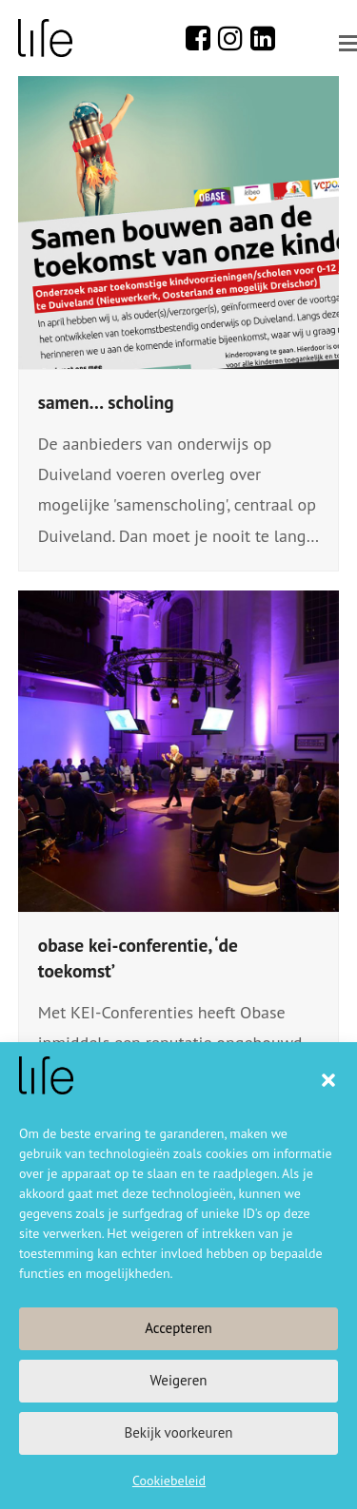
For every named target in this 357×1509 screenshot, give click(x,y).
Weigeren (178, 1380)
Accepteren (178, 1328)
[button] (328, 1080)
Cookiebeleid (169, 1480)
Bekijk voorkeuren (178, 1432)
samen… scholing (106, 402)
